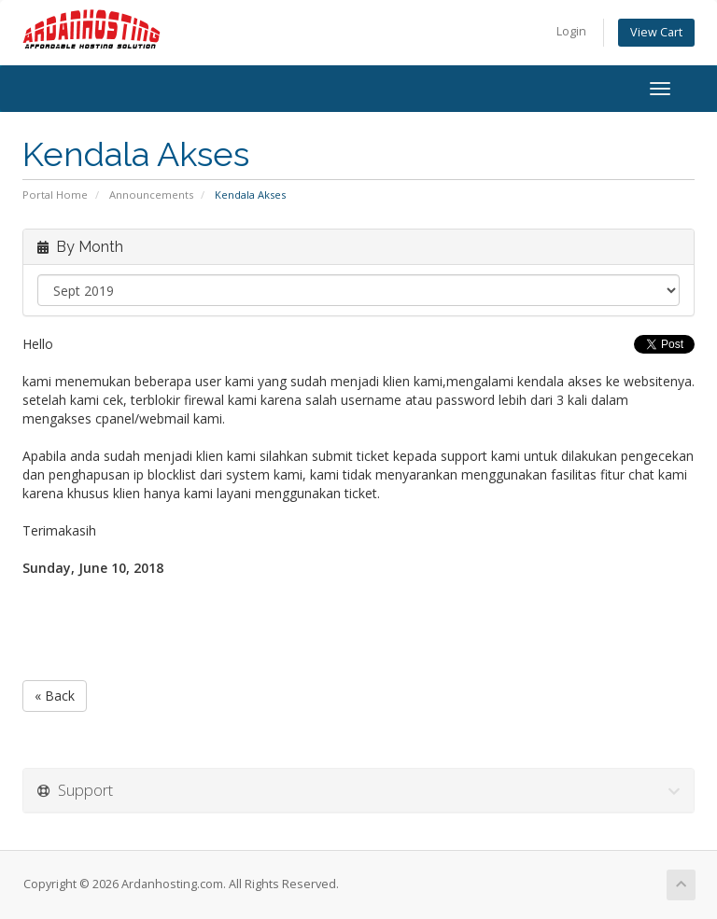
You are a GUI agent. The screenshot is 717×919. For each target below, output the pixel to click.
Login (571, 31)
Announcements (151, 195)
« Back (55, 695)
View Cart (656, 32)
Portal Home (55, 195)
